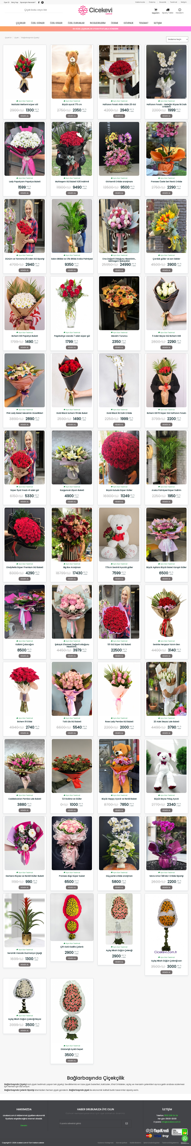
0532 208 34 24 (171, 1115)
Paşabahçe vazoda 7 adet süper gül (72, 336)
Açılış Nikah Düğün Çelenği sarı (166, 961)
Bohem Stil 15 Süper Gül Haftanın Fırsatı (166, 413)
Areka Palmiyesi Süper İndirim (166, 490)
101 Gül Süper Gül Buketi (119, 644)
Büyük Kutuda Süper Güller (119, 490)
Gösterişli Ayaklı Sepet (72, 1049)
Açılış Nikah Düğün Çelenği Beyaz (24, 1019)
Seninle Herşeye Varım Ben (166, 644)
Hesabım (180, 13)
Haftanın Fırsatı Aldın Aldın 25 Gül (119, 104)
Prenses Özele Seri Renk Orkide (166, 182)
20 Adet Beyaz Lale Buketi (166, 722)
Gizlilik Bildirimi (135, 1143)
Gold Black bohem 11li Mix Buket (72, 413)
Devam (24, 1125)
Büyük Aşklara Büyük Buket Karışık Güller (166, 567)
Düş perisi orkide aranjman (119, 876)
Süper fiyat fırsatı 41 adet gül (24, 490)
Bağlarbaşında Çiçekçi (30, 38)
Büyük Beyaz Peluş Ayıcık (166, 799)
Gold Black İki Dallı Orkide (119, 413)
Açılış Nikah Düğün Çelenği (119, 950)
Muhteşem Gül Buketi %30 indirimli (72, 182)
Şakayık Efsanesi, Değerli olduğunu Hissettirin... (72, 645)
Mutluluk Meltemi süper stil (24, 104)
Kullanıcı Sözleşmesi (105, 1143)
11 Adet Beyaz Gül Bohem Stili (166, 336)
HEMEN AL (25, 116)
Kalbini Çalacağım (24, 644)
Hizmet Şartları (121, 1143)
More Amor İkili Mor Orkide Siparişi (166, 876)
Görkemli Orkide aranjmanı (119, 182)
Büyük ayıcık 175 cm (72, 104)
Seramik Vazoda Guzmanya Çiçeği (24, 953)
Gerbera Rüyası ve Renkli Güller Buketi (25, 876)
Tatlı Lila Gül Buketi (72, 722)
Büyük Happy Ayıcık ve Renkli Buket (119, 799)
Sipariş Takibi (167, 13)
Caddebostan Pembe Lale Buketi (24, 799)
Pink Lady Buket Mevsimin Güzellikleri (24, 413)
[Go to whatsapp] (185, 1138)
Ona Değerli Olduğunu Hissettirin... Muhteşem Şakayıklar (119, 260)
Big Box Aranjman (72, 567)
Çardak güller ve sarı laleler (166, 259)
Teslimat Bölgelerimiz (170, 1143)
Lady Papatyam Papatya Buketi (24, 182)
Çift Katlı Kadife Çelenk (71, 947)
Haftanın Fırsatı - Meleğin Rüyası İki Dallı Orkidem (166, 105)
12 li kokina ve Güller (72, 799)
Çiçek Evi (8, 38)
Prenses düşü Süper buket (72, 876)
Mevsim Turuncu (119, 336)
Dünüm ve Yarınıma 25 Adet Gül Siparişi (24, 259)
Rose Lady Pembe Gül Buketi (119, 722)
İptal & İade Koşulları (151, 1143)
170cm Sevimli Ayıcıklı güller (119, 567)
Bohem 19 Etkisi (24, 722)
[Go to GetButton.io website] (185, 1143)
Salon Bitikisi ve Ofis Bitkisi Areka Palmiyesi (72, 259)
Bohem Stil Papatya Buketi (24, 336)
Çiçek (16, 38)
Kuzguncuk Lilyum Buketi (72, 490)
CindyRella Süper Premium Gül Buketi (24, 567)
